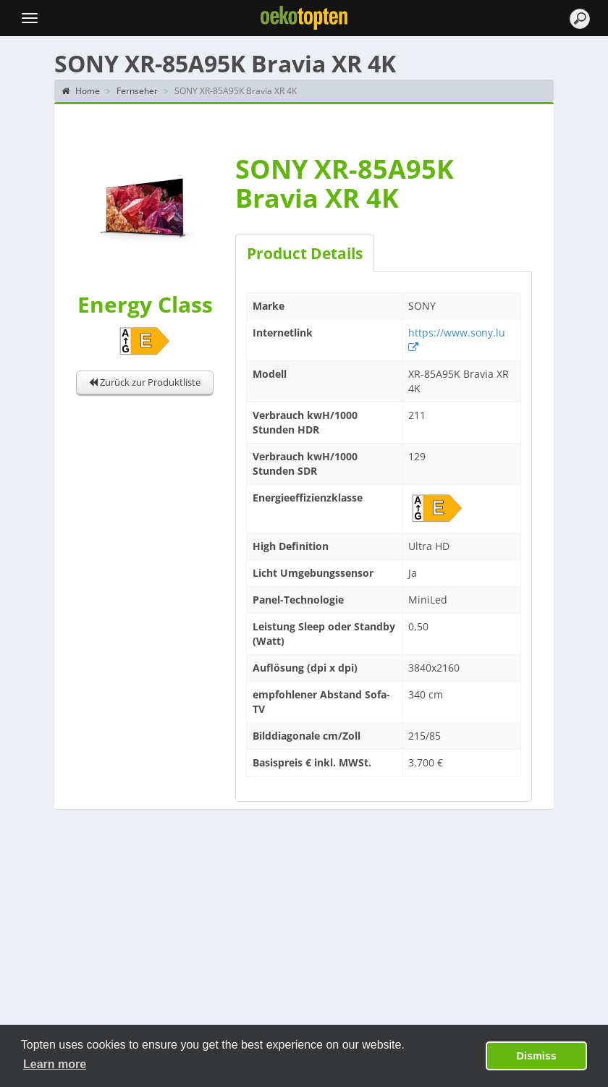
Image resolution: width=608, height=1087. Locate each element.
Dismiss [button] (537, 1056)
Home (81, 91)
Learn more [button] (54, 1064)
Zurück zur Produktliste (144, 382)
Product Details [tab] (305, 253)
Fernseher (137, 91)
